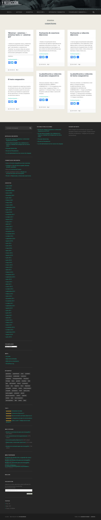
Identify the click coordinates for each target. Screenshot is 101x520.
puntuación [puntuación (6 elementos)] (16, 393)
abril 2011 (8, 317)
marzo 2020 (9, 205)
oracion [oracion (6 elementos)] (20, 388)
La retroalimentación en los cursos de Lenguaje (18, 153)
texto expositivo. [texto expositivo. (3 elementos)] (9, 400)
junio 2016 (9, 245)
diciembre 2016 (10, 231)
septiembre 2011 (10, 305)
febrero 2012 (9, 293)
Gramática (29, 12)
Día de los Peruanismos (12, 150)
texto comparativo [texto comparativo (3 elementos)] (19, 398)
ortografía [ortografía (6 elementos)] (8, 390)
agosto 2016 (9, 241)
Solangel (8, 165)
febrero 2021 (9, 200)
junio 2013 (9, 279)
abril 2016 (8, 250)
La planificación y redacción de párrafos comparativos (50, 75)
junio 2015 (9, 260)
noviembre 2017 (10, 214)
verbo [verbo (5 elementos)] (24, 400)
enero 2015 (9, 267)
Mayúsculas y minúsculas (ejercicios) (21, 176)
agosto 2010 (9, 334)
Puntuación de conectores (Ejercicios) (49, 34)
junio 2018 (9, 209)
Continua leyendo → (13, 59)
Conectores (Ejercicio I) (18, 413)
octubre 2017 (9, 217)
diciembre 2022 (10, 190)
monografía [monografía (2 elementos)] (8, 388)
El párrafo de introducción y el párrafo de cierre (18, 457)
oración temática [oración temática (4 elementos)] (27, 388)
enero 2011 (9, 325)
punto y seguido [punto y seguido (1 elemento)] (9, 393)
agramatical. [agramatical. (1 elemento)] (8, 373)
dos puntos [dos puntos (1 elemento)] (26, 378)
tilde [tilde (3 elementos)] (16, 400)
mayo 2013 (9, 281)
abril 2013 (8, 284)
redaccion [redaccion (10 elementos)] (24, 395)
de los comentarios (12, 361)
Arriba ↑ (93, 516)
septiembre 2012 (10, 291)
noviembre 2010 (10, 327)
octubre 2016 (9, 236)
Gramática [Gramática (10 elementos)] (24, 380)
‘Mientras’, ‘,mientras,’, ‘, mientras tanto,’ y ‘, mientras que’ (19, 35)
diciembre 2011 (10, 298)
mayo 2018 (9, 212)
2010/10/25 (12, 109)
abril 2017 (8, 224)
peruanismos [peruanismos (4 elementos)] (14, 390)
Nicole (7, 176)
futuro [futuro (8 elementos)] (13, 380)
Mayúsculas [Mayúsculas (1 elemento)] (27, 385)
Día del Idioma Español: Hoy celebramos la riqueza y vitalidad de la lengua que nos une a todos (18, 144)
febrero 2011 (9, 322)
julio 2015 (8, 257)
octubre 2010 (9, 329)
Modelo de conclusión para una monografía (17, 446)
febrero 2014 (9, 272)
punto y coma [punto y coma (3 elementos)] (26, 390)
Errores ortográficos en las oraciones (20, 163)
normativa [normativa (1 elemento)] (15, 388)
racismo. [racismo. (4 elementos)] (18, 395)
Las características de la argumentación (16, 436)
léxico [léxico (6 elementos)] (22, 385)
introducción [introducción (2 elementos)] (25, 383)
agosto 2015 (9, 255)
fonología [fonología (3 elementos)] (8, 380)
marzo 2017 (9, 226)
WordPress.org (10, 363)
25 (18, 109)
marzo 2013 (9, 286)
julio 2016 (8, 243)
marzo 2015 (9, 265)
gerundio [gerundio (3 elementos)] (18, 380)
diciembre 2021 (10, 195)
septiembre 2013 (10, 277)
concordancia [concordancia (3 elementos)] (9, 376)
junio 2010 (9, 337)
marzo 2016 (9, 253)
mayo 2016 (9, 248)
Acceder (8, 356)
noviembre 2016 (10, 233)
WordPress (22, 516)
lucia (7, 163)
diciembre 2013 (10, 274)
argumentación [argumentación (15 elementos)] (16, 373)
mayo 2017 (9, 221)
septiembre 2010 (10, 332)
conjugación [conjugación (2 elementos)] (8, 378)
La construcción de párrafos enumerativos (17, 466)
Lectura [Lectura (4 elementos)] (7, 385)
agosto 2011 (9, 308)
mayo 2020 (9, 202)
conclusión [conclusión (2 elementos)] (27, 373)
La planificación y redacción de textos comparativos (81, 75)
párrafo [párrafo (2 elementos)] (22, 393)
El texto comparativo (16, 79)
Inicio (9, 12)
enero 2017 (9, 229)
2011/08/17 (74, 64)
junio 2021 (9, 197)
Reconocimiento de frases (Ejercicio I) (22, 415)
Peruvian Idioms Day (11, 148)
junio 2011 (9, 313)
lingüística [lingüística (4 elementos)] (17, 385)
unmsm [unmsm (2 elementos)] (20, 400)
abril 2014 (8, 269)
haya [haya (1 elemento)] (7, 383)
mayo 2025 (9, 185)
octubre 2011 (9, 303)
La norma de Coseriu (15, 169)
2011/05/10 (43, 107)
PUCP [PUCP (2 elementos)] (20, 390)
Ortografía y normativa (57, 12)
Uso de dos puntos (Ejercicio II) (14, 440)
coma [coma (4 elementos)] (22, 373)
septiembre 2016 (10, 238)
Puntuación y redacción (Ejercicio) (79, 34)
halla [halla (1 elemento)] (29, 380)
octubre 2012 (9, 289)
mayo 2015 (9, 262)
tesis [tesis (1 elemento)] (12, 398)
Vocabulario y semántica (77, 12)
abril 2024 (8, 188)
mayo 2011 (9, 315)
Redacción (40, 12)
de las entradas (11, 358)
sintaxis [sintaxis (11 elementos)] (7, 398)
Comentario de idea (17, 411)
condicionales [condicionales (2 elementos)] (16, 376)
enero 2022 (9, 193)
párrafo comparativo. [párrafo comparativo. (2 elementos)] (10, 395)
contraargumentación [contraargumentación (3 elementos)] (17, 378)
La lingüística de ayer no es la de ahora (22, 418)
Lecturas (19, 12)
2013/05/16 (12, 70)
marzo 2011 (9, 320)
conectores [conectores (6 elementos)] (23, 376)
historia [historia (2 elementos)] (18, 383)
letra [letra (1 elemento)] (12, 385)
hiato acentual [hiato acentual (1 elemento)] (12, 383)
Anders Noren (85, 516)
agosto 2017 (9, 219)
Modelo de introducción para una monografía (18, 432)
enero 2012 (9, 296)
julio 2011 (8, 310)
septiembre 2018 (10, 207)
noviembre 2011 (10, 301)
